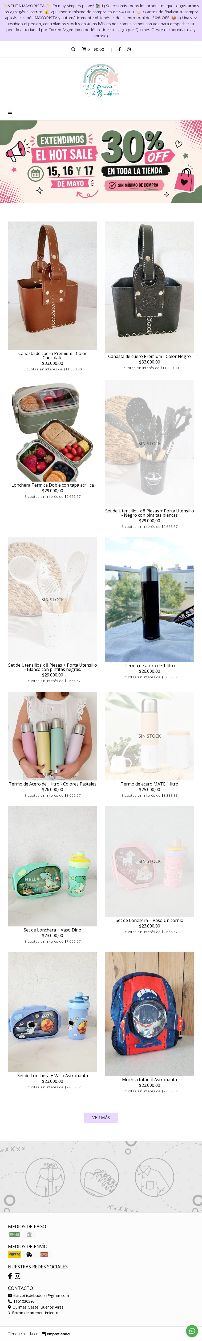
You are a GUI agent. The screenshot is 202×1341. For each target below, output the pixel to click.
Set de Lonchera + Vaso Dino (52, 930)
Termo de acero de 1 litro (149, 666)
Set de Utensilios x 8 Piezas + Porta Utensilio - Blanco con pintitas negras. (52, 667)
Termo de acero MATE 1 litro (149, 784)
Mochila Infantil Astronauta (149, 1080)
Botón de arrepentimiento (33, 1312)
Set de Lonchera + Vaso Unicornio (149, 920)
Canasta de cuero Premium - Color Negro (149, 356)
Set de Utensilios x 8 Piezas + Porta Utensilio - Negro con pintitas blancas (149, 513)
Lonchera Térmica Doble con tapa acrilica (52, 485)
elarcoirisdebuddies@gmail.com (38, 1295)
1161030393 (21, 1301)
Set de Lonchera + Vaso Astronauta (52, 1076)
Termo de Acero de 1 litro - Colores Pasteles (52, 784)
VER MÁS (101, 1118)
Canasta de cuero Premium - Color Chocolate (52, 355)
